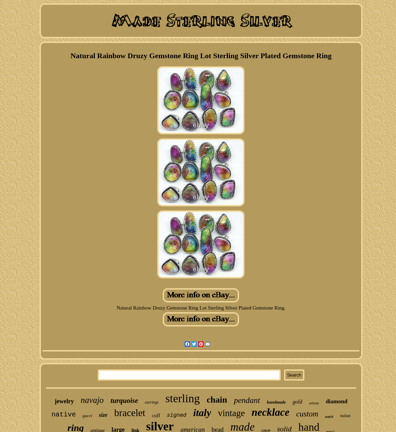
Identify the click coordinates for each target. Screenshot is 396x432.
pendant (247, 400)
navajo (92, 400)
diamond (336, 401)
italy (202, 412)
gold (297, 402)
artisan (314, 403)
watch (329, 416)
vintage (231, 413)
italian (345, 415)
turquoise (124, 400)
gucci (87, 415)
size (103, 415)
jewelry (64, 401)
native (63, 414)
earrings (152, 402)
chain (217, 400)
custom (307, 414)
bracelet (129, 412)
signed (177, 415)
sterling (182, 398)
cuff (156, 415)
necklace (270, 412)
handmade (276, 402)
